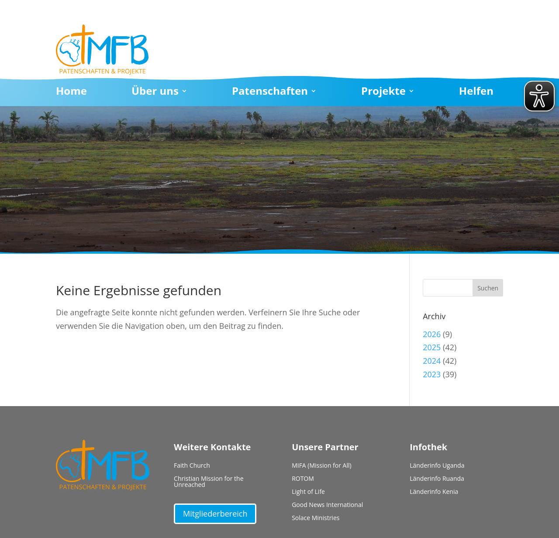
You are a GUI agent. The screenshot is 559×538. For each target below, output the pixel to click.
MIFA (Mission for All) (322, 465)
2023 (432, 374)
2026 (432, 334)
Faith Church (192, 465)
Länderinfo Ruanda (437, 479)
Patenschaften (270, 92)
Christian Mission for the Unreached (208, 482)
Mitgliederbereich (215, 513)
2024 (432, 360)
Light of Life (308, 492)
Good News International (327, 505)
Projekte (383, 92)
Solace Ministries (315, 518)
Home (71, 92)
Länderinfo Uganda (437, 465)
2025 (432, 347)
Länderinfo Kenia (434, 492)
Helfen (476, 92)
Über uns (155, 92)
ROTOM (303, 479)
